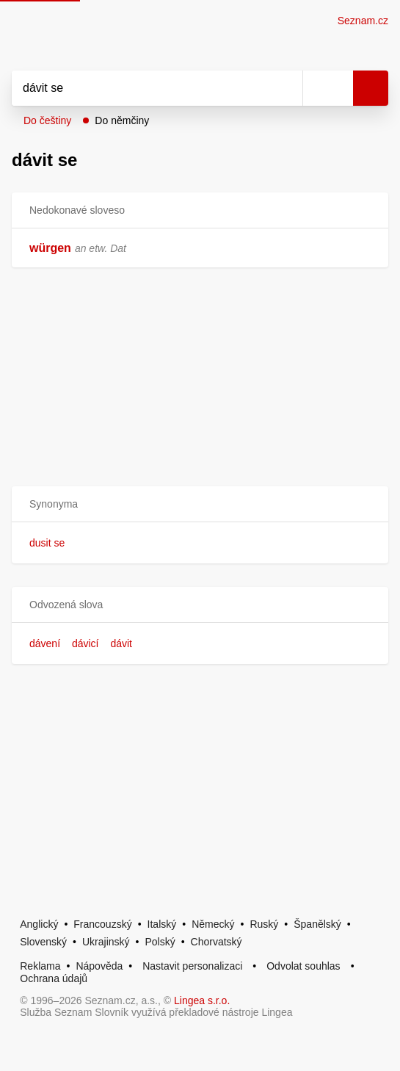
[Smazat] (286, 88)
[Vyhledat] (141, 88)
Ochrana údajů (53, 978)
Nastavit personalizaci (192, 966)
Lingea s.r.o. (202, 1000)
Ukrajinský (106, 942)
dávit (121, 643)
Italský (162, 924)
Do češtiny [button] (47, 120)
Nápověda (99, 966)
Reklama (40, 966)
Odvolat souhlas (303, 966)
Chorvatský (216, 942)
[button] (200, 504)
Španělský (317, 924)
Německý (213, 924)
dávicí (85, 643)
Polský (160, 942)
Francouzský (102, 924)
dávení (44, 643)
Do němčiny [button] (122, 120)
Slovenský (43, 942)
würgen (50, 248)
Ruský (264, 924)
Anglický (39, 924)
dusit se (47, 543)
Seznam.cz (363, 20)
